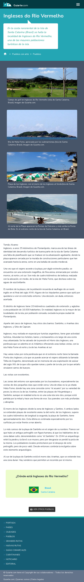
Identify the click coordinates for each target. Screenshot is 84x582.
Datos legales (37, 579)
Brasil (48, 488)
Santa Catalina (48, 492)
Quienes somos (23, 579)
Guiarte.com (8, 579)
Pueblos (37, 54)
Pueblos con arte (20, 54)
